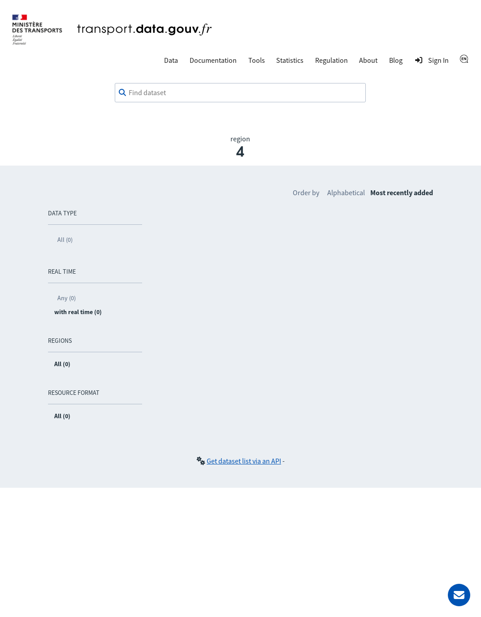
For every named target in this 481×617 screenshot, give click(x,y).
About (368, 60)
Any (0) (66, 298)
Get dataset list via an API (244, 460)
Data (171, 60)
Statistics (289, 60)
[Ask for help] (459, 595)
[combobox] (240, 93)
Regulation (331, 60)
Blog (396, 60)
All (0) (65, 240)
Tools (256, 60)
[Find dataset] (240, 93)
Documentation (213, 60)
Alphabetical (346, 192)
